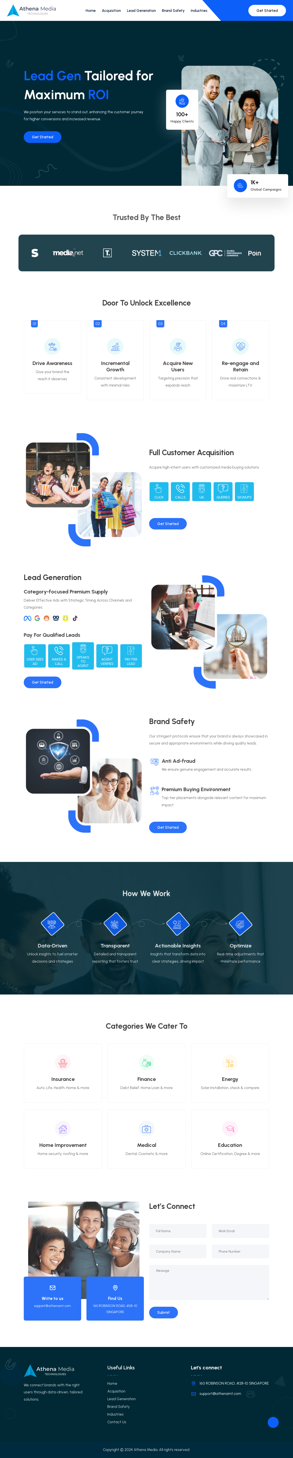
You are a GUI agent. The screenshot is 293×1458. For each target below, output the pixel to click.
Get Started (267, 10)
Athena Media (145, 1449)
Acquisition (111, 10)
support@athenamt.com (52, 1306)
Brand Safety (173, 10)
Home (91, 10)
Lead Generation (141, 10)
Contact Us (116, 1422)
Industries (199, 10)
